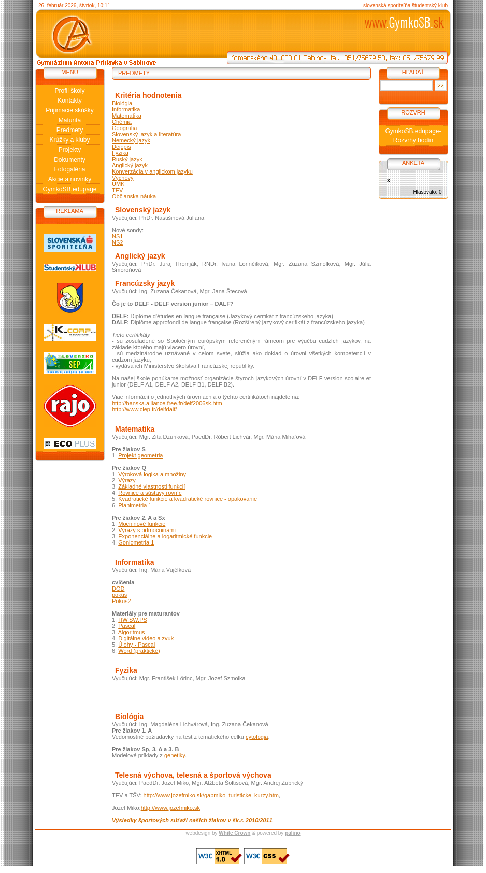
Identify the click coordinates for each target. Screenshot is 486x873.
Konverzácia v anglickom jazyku (152, 171)
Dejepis (121, 147)
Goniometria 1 (136, 542)
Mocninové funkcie (141, 524)
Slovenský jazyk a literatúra (146, 134)
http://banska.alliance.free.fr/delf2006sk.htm (167, 403)
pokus (119, 595)
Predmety (69, 130)
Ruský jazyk (127, 159)
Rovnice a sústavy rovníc (149, 493)
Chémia (122, 122)
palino (292, 833)
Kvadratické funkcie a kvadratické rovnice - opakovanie (187, 499)
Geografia (124, 128)
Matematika (126, 115)
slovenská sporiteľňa (386, 5)
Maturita (70, 120)
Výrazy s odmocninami (147, 530)
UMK (118, 184)
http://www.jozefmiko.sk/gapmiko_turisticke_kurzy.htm (211, 795)
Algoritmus (131, 632)
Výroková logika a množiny (152, 474)
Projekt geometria (140, 455)
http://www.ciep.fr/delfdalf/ (144, 409)
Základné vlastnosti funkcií (151, 486)
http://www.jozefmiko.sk (170, 808)
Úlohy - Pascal (136, 644)
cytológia (257, 737)
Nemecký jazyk (131, 140)
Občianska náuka (134, 196)
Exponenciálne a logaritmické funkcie (165, 536)
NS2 (117, 242)
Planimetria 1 (134, 505)
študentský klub (430, 5)
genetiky (174, 755)
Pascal (126, 626)
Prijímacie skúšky (70, 110)
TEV (117, 190)
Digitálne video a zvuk (146, 638)
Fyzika (120, 153)
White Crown (234, 833)
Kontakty (70, 100)
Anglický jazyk (130, 165)
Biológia (122, 103)
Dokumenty (69, 159)
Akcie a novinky (69, 179)
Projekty (70, 149)
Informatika (126, 109)
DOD (118, 588)
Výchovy (123, 178)
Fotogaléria (69, 169)
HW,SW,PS (132, 620)
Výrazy (127, 480)
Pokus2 (121, 601)
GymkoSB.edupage (69, 189)
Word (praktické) (139, 651)
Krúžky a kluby (69, 140)
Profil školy (69, 90)
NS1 (117, 236)
